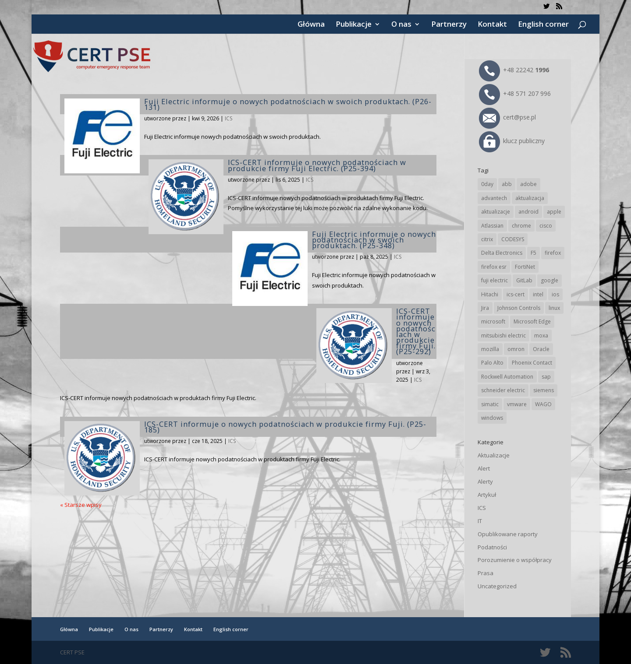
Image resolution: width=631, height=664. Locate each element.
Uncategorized (497, 586)
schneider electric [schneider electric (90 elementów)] (503, 390)
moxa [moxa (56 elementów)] (541, 335)
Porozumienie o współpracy (515, 560)
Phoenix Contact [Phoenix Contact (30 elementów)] (532, 362)
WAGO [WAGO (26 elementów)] (543, 404)
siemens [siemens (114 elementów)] (543, 390)
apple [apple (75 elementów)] (554, 211)
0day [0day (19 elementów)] (487, 184)
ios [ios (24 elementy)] (555, 294)
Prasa (485, 573)
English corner (543, 25)
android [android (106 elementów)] (528, 211)
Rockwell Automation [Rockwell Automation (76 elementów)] (507, 376)
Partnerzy (449, 25)
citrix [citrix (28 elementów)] (487, 239)
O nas (401, 25)
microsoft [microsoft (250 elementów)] (493, 321)
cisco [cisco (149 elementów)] (545, 225)
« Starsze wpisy (81, 505)
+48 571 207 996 (515, 93)
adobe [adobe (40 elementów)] (528, 184)
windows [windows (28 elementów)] (492, 418)
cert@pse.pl (507, 117)
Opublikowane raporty (508, 534)
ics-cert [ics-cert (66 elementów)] (516, 294)
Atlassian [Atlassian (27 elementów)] (492, 225)
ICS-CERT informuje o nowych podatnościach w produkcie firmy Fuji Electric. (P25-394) (317, 165)
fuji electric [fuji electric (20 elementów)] (494, 280)
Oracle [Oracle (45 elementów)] (541, 349)
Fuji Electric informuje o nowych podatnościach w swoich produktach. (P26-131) (288, 104)
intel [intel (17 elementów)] (538, 294)
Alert (484, 468)
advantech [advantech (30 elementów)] (494, 198)
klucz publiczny (512, 141)
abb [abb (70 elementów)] (507, 184)
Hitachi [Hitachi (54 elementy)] (489, 294)
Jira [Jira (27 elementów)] (485, 308)
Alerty (485, 481)
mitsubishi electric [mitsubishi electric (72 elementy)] (503, 335)
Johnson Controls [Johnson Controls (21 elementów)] (518, 308)
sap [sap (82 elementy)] (546, 376)
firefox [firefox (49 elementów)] (553, 252)
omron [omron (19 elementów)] (516, 349)
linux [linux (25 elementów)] (554, 308)
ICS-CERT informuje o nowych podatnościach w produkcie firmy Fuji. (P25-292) (416, 331)
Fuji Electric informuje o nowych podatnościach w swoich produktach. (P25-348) (374, 239)
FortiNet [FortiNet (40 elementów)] (525, 267)
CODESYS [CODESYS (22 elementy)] (512, 239)
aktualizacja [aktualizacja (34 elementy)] (529, 198)
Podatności (492, 547)
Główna (311, 25)
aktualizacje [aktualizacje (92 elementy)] (495, 211)
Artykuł (487, 495)
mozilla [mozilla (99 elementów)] (490, 349)
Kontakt (492, 25)
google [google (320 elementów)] (549, 280)
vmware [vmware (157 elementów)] (517, 404)
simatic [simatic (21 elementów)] (490, 404)
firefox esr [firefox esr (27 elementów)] (494, 267)
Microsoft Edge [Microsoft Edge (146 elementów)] (532, 321)
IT (480, 521)
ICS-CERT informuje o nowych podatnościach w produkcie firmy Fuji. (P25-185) (285, 427)
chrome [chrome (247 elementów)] (521, 225)
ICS (228, 118)
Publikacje (354, 25)
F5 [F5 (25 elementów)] (533, 252)
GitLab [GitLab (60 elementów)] (524, 280)
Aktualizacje (494, 455)
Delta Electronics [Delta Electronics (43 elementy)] (501, 252)
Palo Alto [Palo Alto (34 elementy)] (492, 362)
